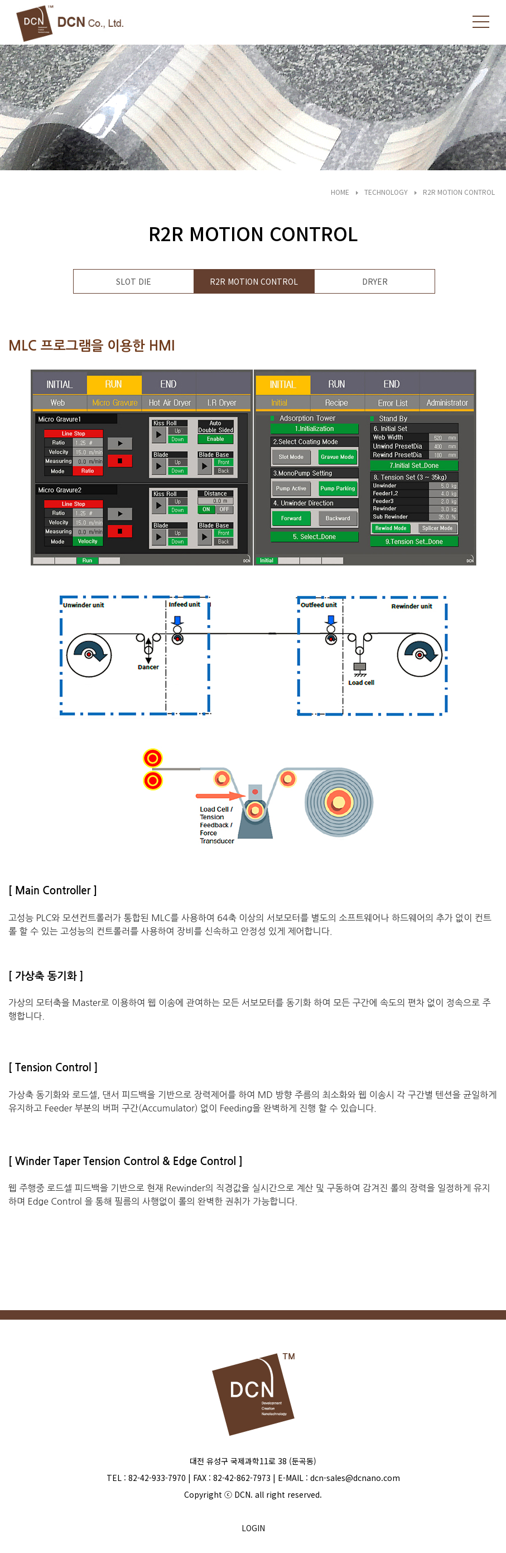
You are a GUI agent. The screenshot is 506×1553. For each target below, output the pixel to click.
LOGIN (253, 1527)
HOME (340, 191)
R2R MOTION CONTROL (459, 191)
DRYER (375, 281)
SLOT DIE (133, 281)
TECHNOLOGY (386, 191)
